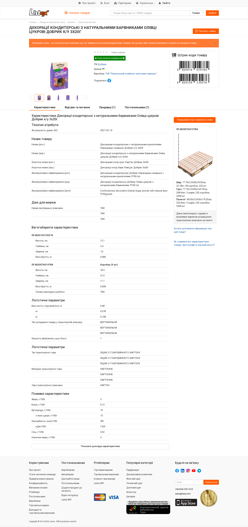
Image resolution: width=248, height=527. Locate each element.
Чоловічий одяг (134, 483)
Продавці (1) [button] (107, 107)
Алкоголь (131, 492)
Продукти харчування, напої (52, 22)
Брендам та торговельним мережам (42, 511)
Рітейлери (34, 492)
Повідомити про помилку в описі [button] (195, 119)
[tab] (77, 12)
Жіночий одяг (133, 479)
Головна (33, 22)
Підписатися (211, 482)
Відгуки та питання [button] (77, 107)
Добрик (102, 64)
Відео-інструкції (70, 495)
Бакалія (71, 22)
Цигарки (130, 496)
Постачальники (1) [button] (137, 107)
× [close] (215, 43)
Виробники (34, 501)
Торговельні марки (39, 505)
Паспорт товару (205, 31)
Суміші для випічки (87, 22)
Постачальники (37, 496)
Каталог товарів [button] (77, 13)
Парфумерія (132, 470)
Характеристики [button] (44, 107)
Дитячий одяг (133, 487)
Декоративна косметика (139, 474)
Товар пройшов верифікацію (109, 58)
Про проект (35, 470)
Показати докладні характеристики (100, 446)
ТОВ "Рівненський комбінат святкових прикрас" (131, 73)
